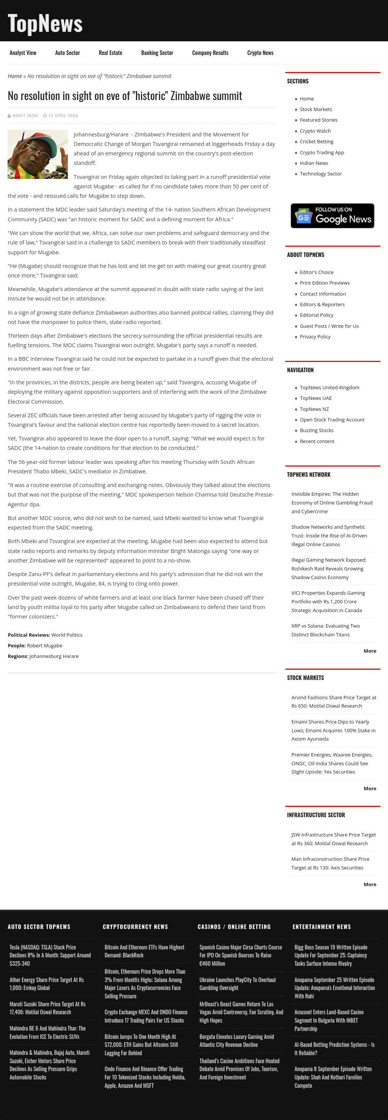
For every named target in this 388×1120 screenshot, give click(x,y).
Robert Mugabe (44, 645)
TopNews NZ (314, 409)
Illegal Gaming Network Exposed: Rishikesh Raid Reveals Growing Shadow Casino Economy (328, 568)
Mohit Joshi (26, 115)
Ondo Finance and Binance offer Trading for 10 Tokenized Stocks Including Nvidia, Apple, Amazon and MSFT (145, 1077)
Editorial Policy (316, 315)
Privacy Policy (315, 336)
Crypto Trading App (322, 152)
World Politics (67, 634)
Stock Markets (316, 109)
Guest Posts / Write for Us (329, 326)
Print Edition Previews (325, 282)
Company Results (210, 52)
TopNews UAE (316, 398)
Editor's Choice (317, 272)
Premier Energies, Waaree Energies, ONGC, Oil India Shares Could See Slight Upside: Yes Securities (331, 763)
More (370, 650)
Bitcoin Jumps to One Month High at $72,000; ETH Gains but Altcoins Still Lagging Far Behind (141, 1044)
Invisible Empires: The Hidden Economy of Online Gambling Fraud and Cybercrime (331, 502)
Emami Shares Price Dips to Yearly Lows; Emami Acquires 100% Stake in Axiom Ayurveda (333, 730)
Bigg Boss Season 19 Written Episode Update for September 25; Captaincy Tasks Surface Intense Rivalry (330, 955)
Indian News (314, 163)
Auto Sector (67, 52)
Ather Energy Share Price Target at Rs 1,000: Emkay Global (46, 984)
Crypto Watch (315, 130)
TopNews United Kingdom (330, 387)
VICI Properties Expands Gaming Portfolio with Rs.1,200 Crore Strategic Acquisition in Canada (328, 601)
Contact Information (323, 293)
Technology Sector (321, 173)
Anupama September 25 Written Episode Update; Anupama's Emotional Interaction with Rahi (334, 988)
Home (15, 76)
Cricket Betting (316, 141)
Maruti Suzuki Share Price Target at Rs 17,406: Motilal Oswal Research (47, 1008)
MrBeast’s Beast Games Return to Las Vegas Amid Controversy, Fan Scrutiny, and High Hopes (241, 1012)
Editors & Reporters (322, 304)
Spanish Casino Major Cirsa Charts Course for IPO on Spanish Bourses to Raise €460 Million (241, 955)
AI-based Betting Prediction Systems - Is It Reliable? (334, 1048)
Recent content (317, 441)
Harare (71, 656)
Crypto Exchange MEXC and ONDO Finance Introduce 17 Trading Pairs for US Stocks (146, 1016)
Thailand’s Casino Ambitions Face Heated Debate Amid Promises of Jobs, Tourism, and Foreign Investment (240, 1069)
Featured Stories (319, 119)
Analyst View (22, 52)
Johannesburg (45, 656)
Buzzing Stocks (317, 430)
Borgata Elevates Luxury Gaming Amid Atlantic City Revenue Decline (237, 1040)
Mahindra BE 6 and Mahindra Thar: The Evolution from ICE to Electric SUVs (47, 1032)
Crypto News (260, 52)
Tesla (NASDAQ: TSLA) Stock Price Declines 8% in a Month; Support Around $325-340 (50, 955)
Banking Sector (157, 52)
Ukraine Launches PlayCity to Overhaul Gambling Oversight (238, 984)
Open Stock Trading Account (332, 419)
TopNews (45, 22)
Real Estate (110, 52)
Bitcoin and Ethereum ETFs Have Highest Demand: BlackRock (145, 951)
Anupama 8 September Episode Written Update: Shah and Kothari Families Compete (333, 1077)
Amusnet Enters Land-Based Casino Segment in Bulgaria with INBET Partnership (328, 1020)
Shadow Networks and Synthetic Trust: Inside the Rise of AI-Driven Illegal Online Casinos (329, 535)
